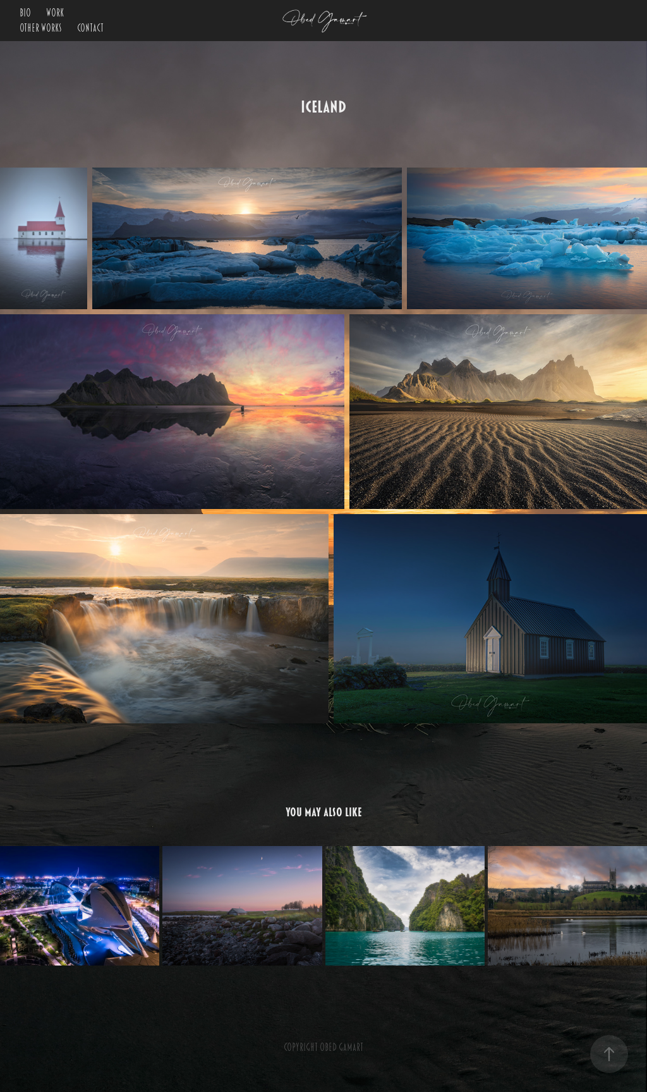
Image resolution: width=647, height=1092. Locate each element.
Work (55, 13)
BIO (25, 13)
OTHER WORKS (41, 28)
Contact (90, 28)
